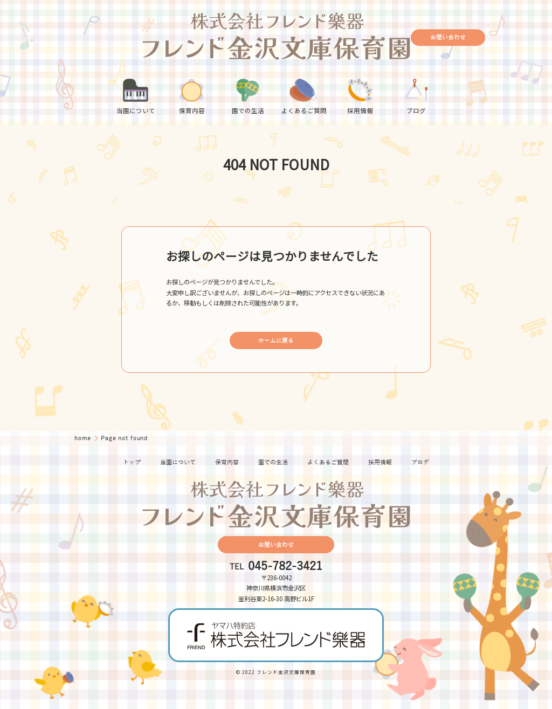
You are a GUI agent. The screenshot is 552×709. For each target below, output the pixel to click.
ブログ (420, 462)
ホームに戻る (276, 340)
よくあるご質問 (328, 462)
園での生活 (273, 462)
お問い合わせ (448, 37)
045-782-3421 (285, 567)
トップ (132, 462)
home (83, 438)
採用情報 (380, 462)
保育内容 (227, 462)
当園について (178, 462)
